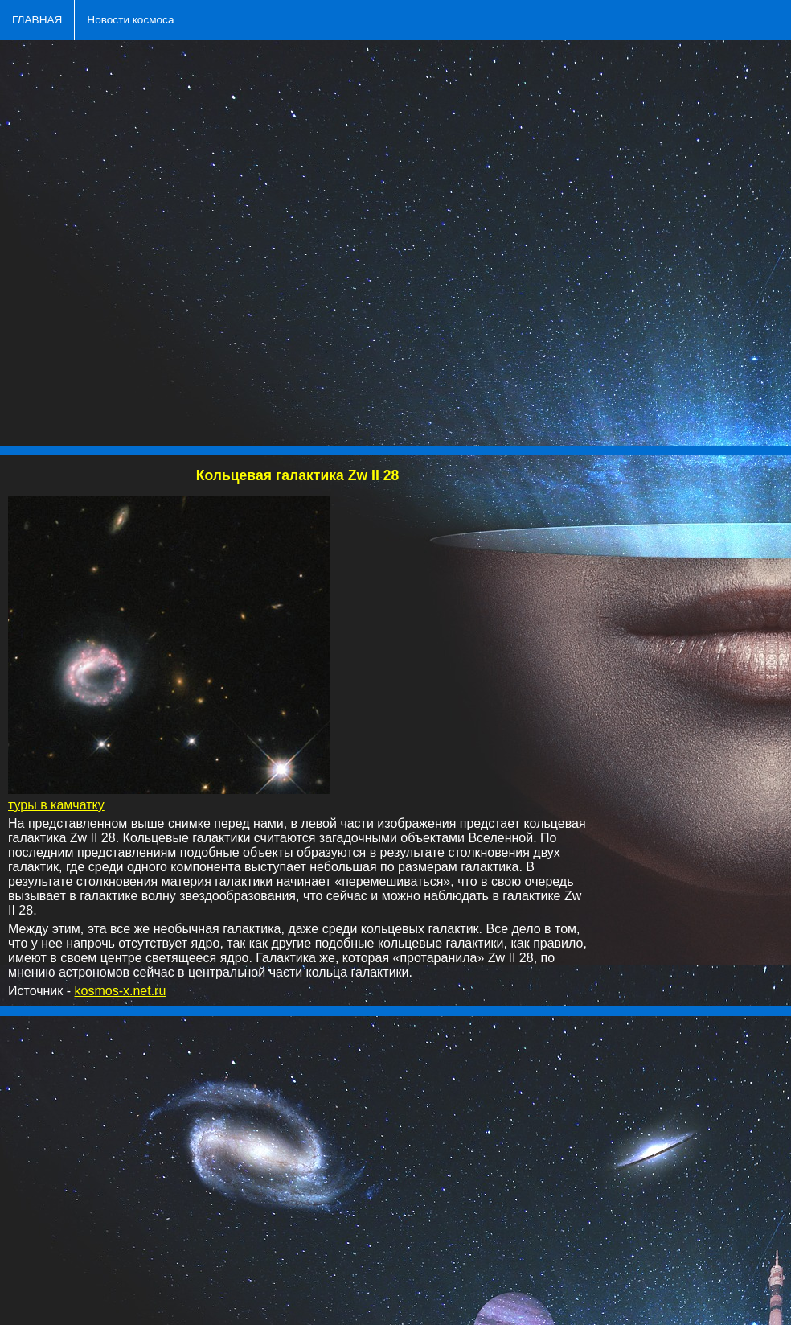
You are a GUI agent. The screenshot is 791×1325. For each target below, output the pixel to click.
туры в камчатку (56, 805)
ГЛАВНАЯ (37, 20)
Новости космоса (130, 20)
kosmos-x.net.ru (120, 991)
